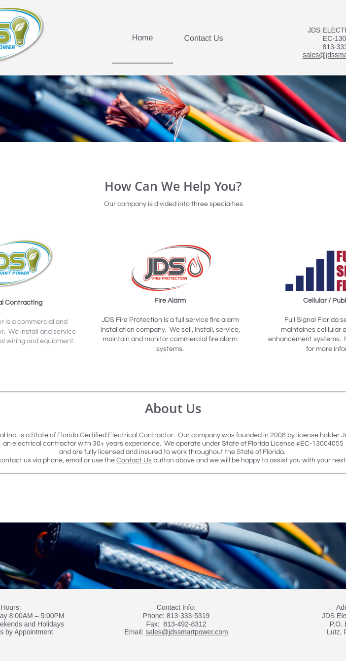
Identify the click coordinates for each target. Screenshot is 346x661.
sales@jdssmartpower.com (186, 632)
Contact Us (134, 460)
